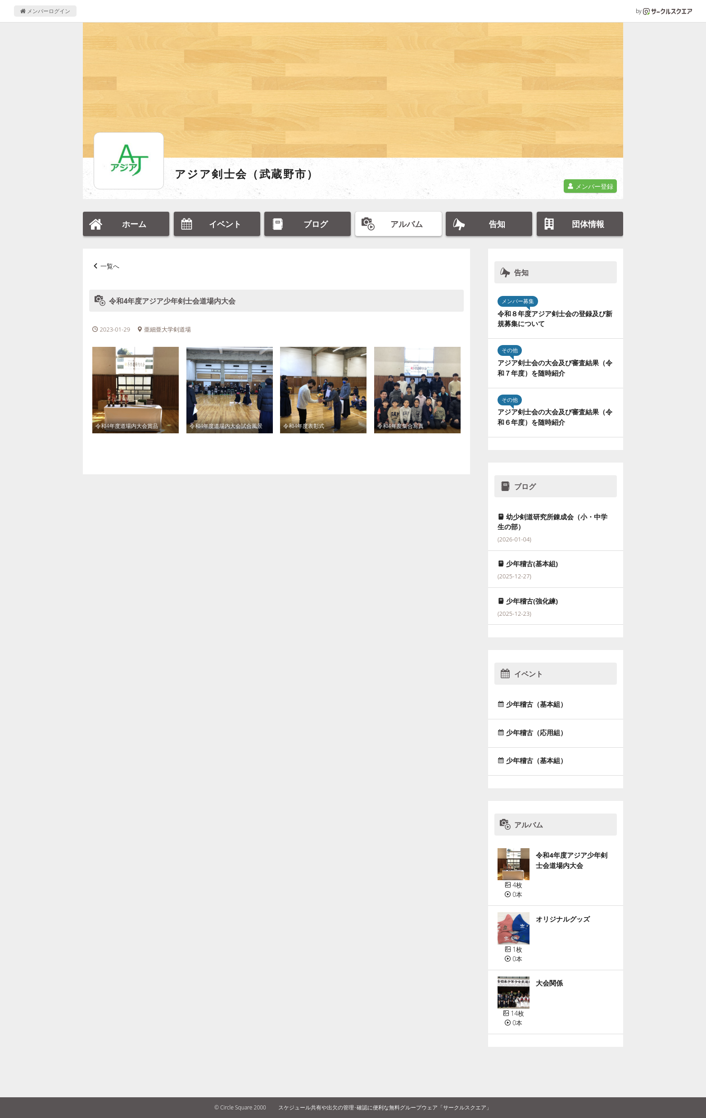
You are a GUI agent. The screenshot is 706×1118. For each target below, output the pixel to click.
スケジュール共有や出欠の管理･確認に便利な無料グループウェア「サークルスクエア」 (385, 1107)
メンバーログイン (45, 11)
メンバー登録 (590, 186)
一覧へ (109, 266)
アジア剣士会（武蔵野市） (247, 173)
